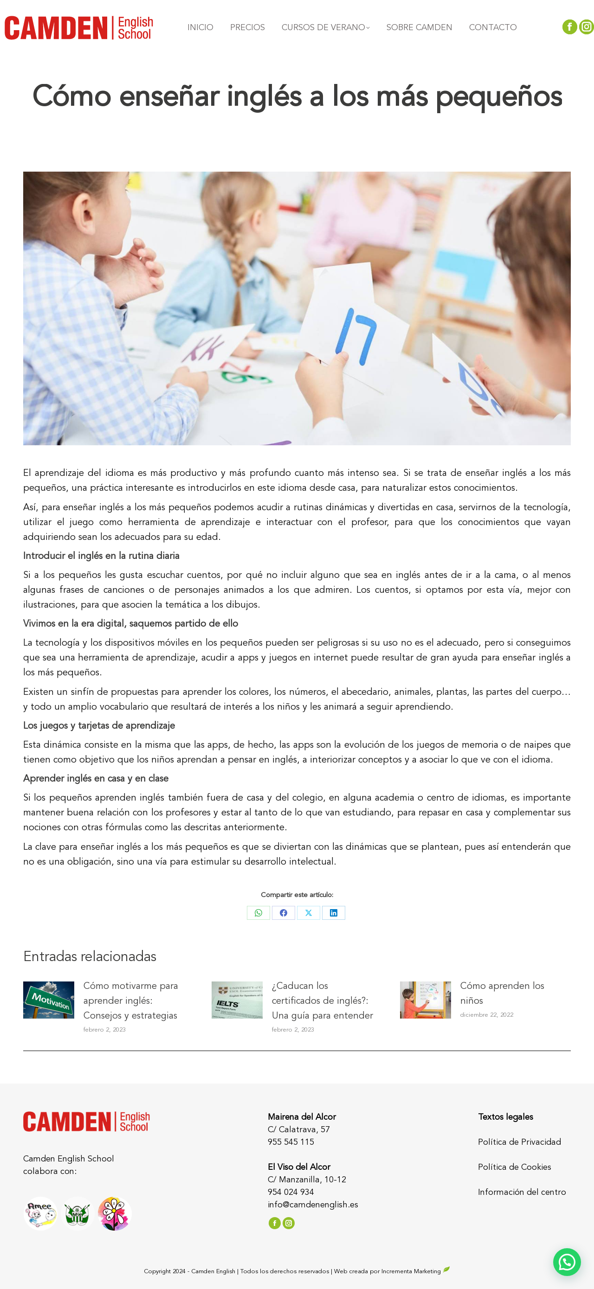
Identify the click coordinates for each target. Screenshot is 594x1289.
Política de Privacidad (519, 1142)
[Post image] (48, 1000)
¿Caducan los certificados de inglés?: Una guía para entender (322, 1001)
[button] (567, 1262)
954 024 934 (291, 1192)
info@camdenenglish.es (313, 1205)
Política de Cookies (514, 1167)
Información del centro (522, 1192)
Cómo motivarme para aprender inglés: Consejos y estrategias (131, 1001)
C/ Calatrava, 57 (299, 1130)
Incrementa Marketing (415, 1272)
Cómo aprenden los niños (502, 994)
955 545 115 (291, 1142)
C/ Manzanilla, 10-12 (307, 1180)
